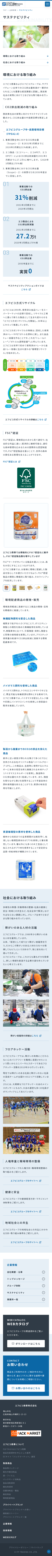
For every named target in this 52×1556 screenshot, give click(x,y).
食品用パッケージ (11, 1468)
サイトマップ (37, 1547)
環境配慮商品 (9, 1498)
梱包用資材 (8, 1487)
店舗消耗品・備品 (11, 1490)
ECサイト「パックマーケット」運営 (19, 1456)
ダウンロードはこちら (28, 1343)
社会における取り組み (14, 62)
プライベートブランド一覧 (15, 1517)
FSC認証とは (11, 462)
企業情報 (7, 1523)
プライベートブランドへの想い (17, 1509)
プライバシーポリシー (19, 1547)
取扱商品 (7, 1463)
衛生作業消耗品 (10, 1472)
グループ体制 (13, 1285)
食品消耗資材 (9, 1483)
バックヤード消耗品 (12, 1479)
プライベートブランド (13, 1504)
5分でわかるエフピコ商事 (14, 1449)
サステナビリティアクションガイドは (26, 287)
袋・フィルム (9, 1475)
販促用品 (7, 1494)
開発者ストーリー (11, 1513)
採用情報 (7, 1530)
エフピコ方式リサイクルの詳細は (27, 418)
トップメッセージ (16, 1278)
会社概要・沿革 (15, 1272)
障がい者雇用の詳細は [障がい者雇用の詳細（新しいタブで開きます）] (26, 1036)
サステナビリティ (16, 1292)
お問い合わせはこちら (28, 1388)
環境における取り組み (14, 55)
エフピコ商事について (13, 1444)
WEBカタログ (9, 1537)
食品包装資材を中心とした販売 (17, 1453)
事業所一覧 (12, 1299)
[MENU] (47, 4)
